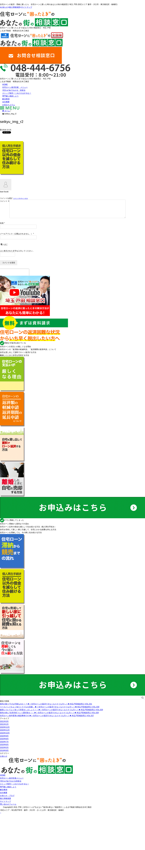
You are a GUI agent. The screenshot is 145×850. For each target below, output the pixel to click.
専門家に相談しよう (10, 96)
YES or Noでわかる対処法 (10, 785)
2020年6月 (4, 748)
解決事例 (6, 99)
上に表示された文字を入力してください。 (17, 254)
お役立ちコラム (8, 105)
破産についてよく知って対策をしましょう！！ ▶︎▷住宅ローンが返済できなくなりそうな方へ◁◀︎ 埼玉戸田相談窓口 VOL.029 (51, 713)
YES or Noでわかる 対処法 (13, 90)
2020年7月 (4, 745)
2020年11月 (5, 734)
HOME (5, 84)
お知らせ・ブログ (7, 799)
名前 (2, 227)
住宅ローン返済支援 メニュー (15, 87)
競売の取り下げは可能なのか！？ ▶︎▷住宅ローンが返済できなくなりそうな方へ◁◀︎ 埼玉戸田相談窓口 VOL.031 (46, 708)
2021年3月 (4, 725)
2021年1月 (4, 728)
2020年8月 (4, 742)
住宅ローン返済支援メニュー (12, 782)
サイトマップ (26, 7)
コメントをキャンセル (20, 198)
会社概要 (6, 102)
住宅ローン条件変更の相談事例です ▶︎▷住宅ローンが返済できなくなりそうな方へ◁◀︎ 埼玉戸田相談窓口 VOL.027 (47, 719)
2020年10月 (5, 737)
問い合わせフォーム (8, 808)
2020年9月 (4, 740)
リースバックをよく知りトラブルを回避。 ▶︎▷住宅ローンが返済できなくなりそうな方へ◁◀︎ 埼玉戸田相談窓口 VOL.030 (49, 710)
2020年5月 (4, 751)
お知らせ (4, 7)
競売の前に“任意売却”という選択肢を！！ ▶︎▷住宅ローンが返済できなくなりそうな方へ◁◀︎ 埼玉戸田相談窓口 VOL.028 (49, 716)
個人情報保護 (14, 7)
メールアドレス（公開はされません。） (16, 237)
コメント (5, 201)
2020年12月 (5, 731)
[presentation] (14, 276)
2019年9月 (4, 754)
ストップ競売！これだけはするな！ (16, 93)
